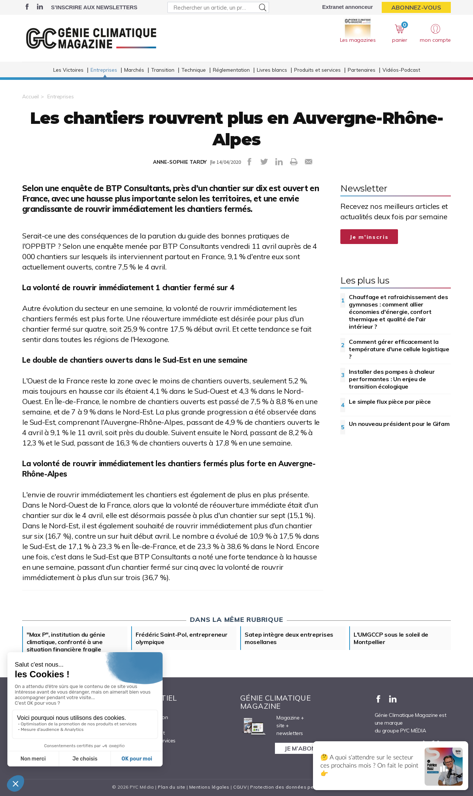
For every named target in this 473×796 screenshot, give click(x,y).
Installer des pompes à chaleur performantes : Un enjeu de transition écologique (392, 379)
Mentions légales (209, 787)
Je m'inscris (369, 237)
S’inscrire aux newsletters (94, 7)
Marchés (134, 70)
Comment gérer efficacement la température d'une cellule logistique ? (399, 349)
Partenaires (361, 70)
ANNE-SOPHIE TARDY (180, 162)
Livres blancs (272, 70)
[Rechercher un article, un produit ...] (218, 7)
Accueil (30, 96)
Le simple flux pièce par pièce (390, 401)
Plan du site (171, 787)
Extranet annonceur (347, 7)
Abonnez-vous (416, 7)
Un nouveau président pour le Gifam (399, 423)
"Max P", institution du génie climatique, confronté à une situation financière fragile (66, 642)
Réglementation (231, 70)
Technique (193, 70)
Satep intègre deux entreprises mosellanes (289, 638)
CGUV (239, 787)
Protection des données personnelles (294, 787)
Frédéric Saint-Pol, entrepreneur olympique (181, 638)
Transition (162, 70)
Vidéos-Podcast (401, 70)
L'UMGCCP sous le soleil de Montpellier (391, 638)
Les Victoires (68, 70)
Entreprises (104, 70)
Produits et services (317, 70)
